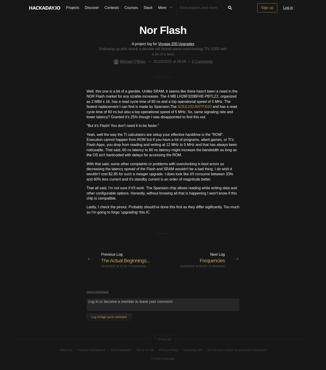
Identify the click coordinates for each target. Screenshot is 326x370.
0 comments (138, 266)
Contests (111, 8)
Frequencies (212, 260)
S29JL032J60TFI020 (195, 107)
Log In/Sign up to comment (109, 317)
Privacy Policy (168, 350)
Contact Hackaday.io (91, 350)
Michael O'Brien (129, 61)
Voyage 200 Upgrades (176, 44)
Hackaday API (192, 350)
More (166, 8)
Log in (288, 8)
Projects (72, 8)
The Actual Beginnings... (125, 260)
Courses (131, 8)
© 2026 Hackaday (163, 358)
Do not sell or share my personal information (237, 350)
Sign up (267, 8)
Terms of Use (145, 350)
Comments (202, 61)
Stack (148, 8)
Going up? (162, 339)
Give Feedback (121, 350)
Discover (92, 8)
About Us (66, 350)
